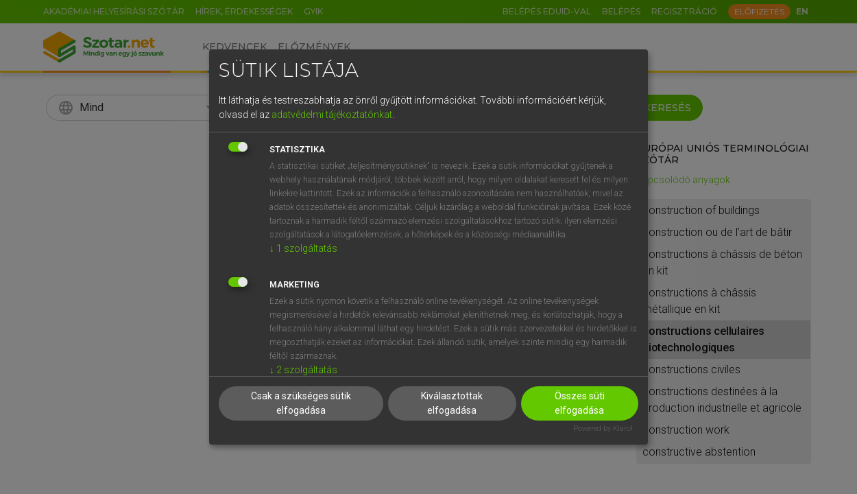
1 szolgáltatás (303, 248)
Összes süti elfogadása (580, 403)
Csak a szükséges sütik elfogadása (301, 403)
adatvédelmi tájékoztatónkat (331, 114)
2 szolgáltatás (303, 369)
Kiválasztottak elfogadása (452, 403)
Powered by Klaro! (603, 428)
